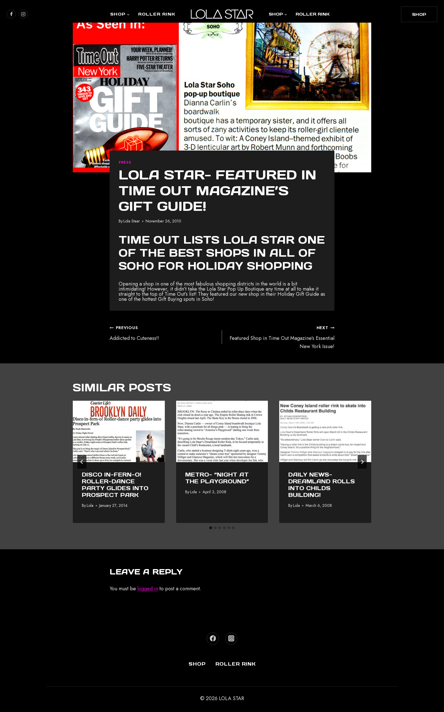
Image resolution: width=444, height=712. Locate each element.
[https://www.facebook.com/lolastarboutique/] (11, 14)
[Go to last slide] (81, 462)
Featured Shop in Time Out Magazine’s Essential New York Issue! (280, 336)
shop (419, 14)
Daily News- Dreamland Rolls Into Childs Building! (321, 485)
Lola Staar (131, 221)
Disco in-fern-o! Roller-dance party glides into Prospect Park (115, 485)
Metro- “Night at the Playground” (217, 478)
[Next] (362, 462)
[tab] (210, 527)
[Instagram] (231, 638)
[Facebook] (213, 638)
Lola (90, 505)
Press (125, 162)
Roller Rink (156, 14)
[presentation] (119, 431)
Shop (197, 664)
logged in (147, 588)
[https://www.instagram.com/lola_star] (23, 14)
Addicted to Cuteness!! (163, 332)
